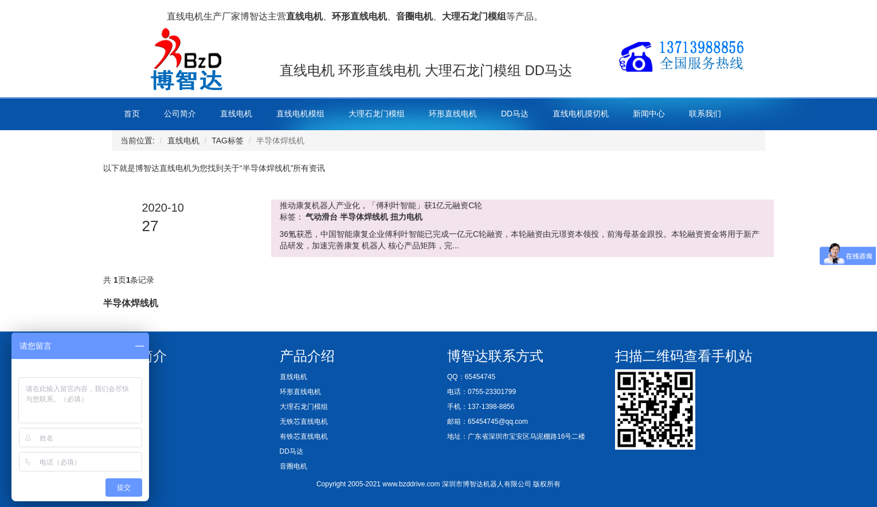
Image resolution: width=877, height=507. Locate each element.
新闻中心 (649, 113)
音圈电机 (293, 466)
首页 (132, 113)
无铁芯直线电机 (304, 422)
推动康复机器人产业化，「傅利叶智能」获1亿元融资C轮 (381, 205)
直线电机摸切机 (581, 113)
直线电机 (236, 113)
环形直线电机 (453, 113)
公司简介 (180, 113)
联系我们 (705, 113)
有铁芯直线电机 (304, 436)
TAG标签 (228, 140)
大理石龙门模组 (377, 113)
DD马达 (514, 113)
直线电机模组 (300, 113)
